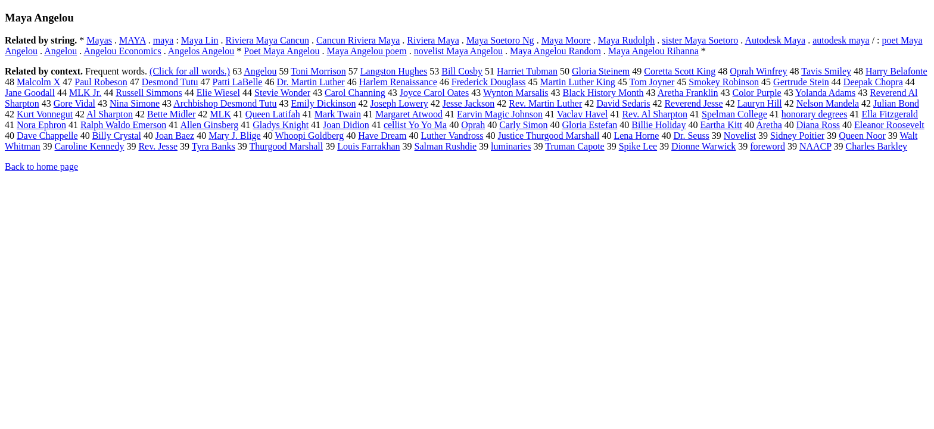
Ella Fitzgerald (889, 114)
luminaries (511, 146)
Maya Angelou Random (555, 51)
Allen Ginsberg (209, 125)
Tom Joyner (652, 82)
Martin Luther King (577, 82)
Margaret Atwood (409, 114)
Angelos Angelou (201, 51)
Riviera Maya (433, 40)
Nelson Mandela (827, 103)
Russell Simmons (149, 93)
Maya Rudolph (626, 40)
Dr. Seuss (691, 135)
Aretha (769, 125)
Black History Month (603, 93)
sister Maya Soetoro (700, 40)
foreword (767, 146)
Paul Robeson (100, 82)
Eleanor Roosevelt (889, 125)
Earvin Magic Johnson (500, 114)
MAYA (132, 40)
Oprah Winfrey (758, 71)
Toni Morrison (318, 71)
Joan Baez (174, 135)
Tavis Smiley (826, 71)
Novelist (740, 135)
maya (163, 40)
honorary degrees (815, 114)
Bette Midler (171, 114)
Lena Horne (636, 135)
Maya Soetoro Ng (500, 40)
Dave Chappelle (47, 135)
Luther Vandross (452, 135)
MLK (220, 114)
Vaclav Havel (582, 114)
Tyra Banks (213, 146)
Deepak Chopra (873, 82)
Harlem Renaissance (398, 82)
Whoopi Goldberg (309, 135)
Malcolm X (38, 82)
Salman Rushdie (446, 146)
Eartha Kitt (721, 125)
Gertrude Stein (801, 82)
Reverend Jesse (693, 103)
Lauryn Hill (759, 103)
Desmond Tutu (170, 82)
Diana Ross (818, 125)
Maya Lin (200, 40)
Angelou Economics (122, 51)
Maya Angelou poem (366, 51)
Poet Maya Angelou (281, 51)
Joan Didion (346, 125)
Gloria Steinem (601, 71)
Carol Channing (355, 93)
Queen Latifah (272, 114)
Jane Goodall (30, 93)
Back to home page (41, 166)
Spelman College (734, 114)
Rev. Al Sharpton (654, 114)
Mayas (99, 40)
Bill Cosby (461, 71)
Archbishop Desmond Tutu (224, 103)
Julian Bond (896, 103)
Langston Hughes (393, 71)
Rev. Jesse (158, 146)
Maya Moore (566, 40)
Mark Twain (338, 114)
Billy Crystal (116, 135)
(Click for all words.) (190, 71)
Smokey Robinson (724, 82)
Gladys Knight (281, 125)
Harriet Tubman (527, 71)
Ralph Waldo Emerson (123, 125)
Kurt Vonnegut (45, 114)
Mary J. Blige (234, 135)
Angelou (60, 51)
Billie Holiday (658, 125)
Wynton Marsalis (516, 93)
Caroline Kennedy (89, 146)
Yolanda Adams (825, 93)
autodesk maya (841, 40)
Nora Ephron (41, 125)
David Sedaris (623, 103)
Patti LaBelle (237, 82)
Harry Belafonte (896, 71)
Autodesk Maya (775, 40)
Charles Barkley (877, 146)
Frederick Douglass (489, 82)
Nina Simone (135, 103)
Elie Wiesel (218, 93)
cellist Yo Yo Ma (415, 125)
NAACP (815, 146)
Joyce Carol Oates (434, 93)
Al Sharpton (109, 114)
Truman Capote (574, 146)
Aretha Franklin (688, 93)
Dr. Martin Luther (310, 82)
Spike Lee (638, 146)
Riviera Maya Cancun (267, 40)
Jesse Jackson (469, 103)
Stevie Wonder (282, 93)
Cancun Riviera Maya (358, 40)
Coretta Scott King (679, 71)
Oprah (473, 125)
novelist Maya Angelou (458, 51)
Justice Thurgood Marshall (548, 135)
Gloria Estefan (589, 125)
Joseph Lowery (399, 103)
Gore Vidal (74, 103)
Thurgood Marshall (286, 146)
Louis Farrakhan (368, 146)
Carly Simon (523, 125)
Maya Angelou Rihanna (653, 51)
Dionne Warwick (703, 146)
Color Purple (756, 93)
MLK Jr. (85, 93)
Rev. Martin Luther (545, 103)
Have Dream (382, 135)
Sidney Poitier (797, 135)
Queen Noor (862, 135)
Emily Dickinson (323, 103)
